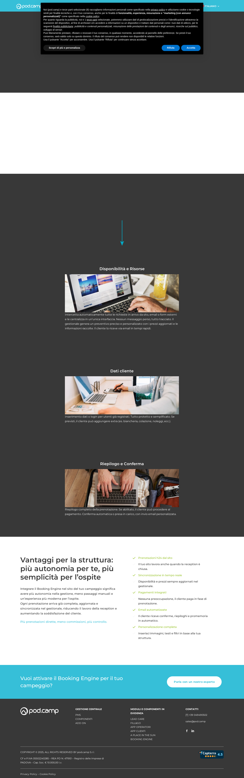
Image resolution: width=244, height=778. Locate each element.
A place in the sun (142, 735)
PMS (78, 714)
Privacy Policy (28, 774)
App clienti (137, 731)
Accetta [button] (191, 47)
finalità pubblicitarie (63, 26)
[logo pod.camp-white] (29, 5)
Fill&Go (135, 723)
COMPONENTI (83, 719)
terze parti (92, 19)
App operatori (140, 727)
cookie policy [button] (92, 16)
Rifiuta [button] (171, 47)
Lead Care (137, 719)
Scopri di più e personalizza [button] (64, 47)
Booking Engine (141, 739)
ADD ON (80, 723)
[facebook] (187, 731)
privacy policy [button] (158, 9)
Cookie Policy (48, 774)
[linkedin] (192, 731)
